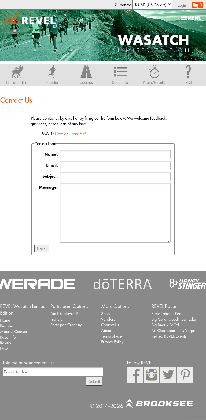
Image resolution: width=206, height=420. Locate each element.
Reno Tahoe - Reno (167, 313)
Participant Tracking (66, 325)
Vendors (108, 319)
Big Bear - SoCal (165, 325)
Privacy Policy (112, 342)
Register (6, 326)
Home (5, 320)
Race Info (8, 337)
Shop (105, 313)
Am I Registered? (64, 313)
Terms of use (111, 336)
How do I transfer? (70, 134)
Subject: (50, 176)
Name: (51, 154)
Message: (48, 187)
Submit (94, 381)
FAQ (4, 348)
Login (181, 5)
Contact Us (110, 325)
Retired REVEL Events (169, 336)
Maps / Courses (14, 331)
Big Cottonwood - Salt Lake (174, 319)
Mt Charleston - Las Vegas (174, 330)
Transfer (57, 319)
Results (5, 343)
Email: (52, 165)
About (106, 330)
